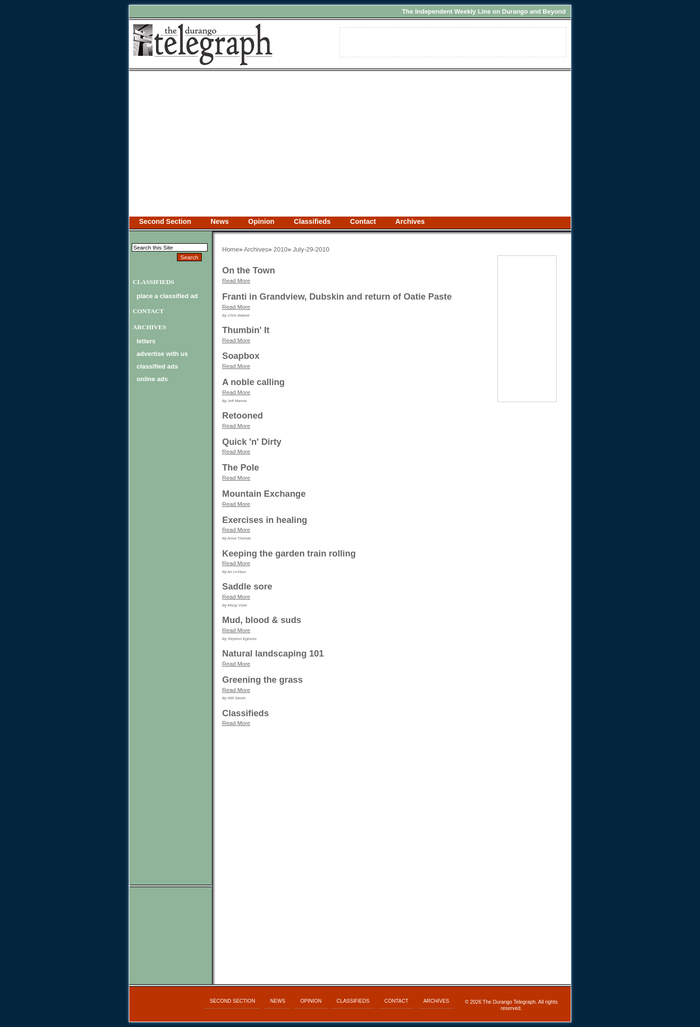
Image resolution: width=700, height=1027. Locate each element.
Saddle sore (247, 586)
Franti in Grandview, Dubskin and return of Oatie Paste (337, 297)
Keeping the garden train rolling (289, 553)
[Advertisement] (350, 144)
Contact (363, 221)
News (219, 221)
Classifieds (312, 221)
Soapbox (241, 356)
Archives (409, 221)
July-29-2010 (311, 249)
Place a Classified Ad (167, 296)
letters (146, 341)
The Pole (240, 467)
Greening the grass (262, 680)
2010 (281, 249)
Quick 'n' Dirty (251, 442)
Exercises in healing (264, 520)
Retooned (242, 416)
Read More (236, 280)
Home (230, 249)
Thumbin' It (245, 330)
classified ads (157, 366)
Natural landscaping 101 (273, 653)
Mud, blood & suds (261, 620)
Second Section (165, 221)
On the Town (248, 270)
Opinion (261, 221)
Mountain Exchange (264, 494)
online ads (152, 379)
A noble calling (253, 382)
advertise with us (162, 353)
